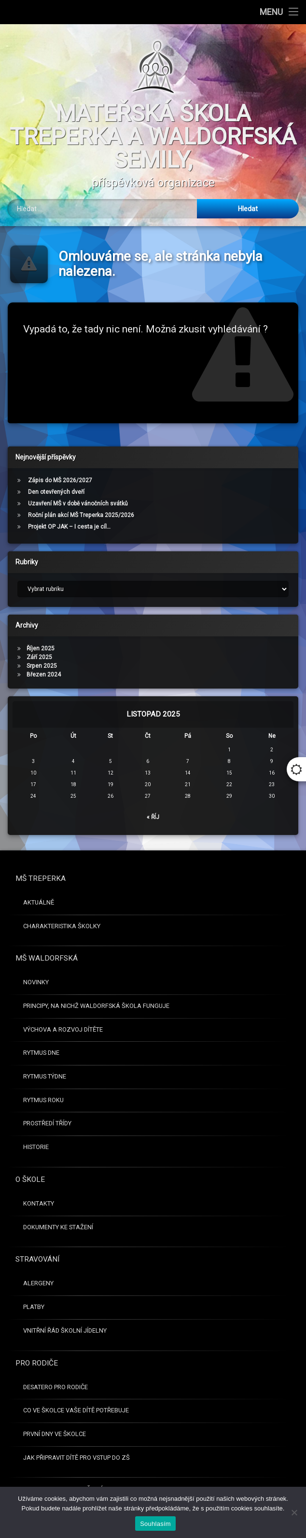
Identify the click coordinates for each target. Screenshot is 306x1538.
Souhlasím (155, 1523)
